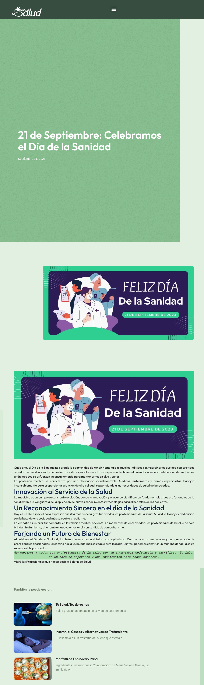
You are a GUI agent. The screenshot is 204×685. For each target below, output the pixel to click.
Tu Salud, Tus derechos (72, 604)
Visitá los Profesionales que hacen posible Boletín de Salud (52, 562)
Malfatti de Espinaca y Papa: (77, 659)
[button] (113, 9)
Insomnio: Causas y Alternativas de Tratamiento (92, 631)
